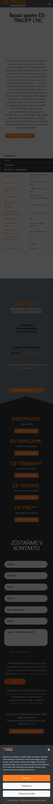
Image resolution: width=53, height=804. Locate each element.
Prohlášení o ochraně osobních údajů (33, 800)
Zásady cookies (12, 800)
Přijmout (26, 778)
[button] (48, 749)
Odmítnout (27, 785)
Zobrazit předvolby (26, 793)
